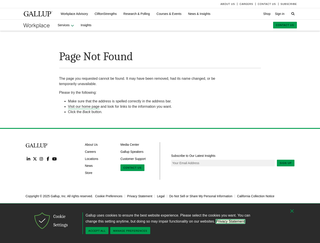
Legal (160, 196)
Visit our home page (84, 106)
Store (88, 173)
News (89, 165)
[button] (74, 13)
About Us (91, 144)
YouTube (54, 158)
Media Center (129, 144)
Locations (91, 158)
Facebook (48, 158)
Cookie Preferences (108, 196)
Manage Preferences (130, 230)
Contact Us (132, 167)
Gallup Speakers (132, 151)
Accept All (97, 230)
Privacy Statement (139, 196)
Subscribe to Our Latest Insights (193, 155)
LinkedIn (28, 158)
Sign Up (286, 163)
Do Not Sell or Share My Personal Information (200, 196)
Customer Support (133, 158)
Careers (90, 151)
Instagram (41, 158)
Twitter (34, 158)
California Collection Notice (255, 196)
